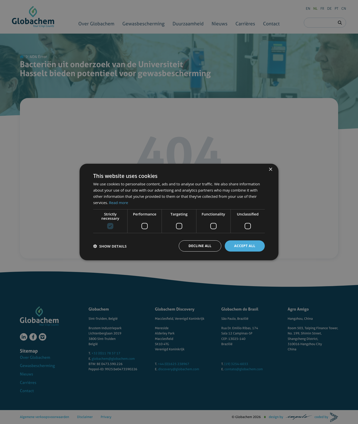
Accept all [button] (244, 245)
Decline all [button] (199, 245)
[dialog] (179, 212)
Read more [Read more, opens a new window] (118, 202)
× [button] (270, 169)
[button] (110, 246)
